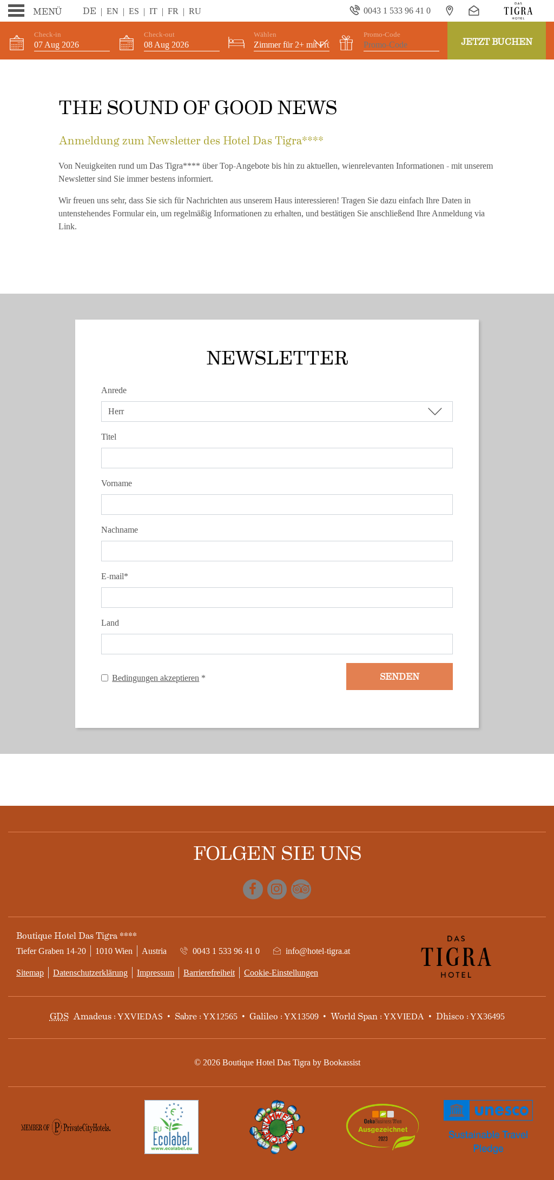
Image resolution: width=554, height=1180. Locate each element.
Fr (173, 11)
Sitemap (30, 972)
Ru (195, 11)
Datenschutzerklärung (90, 972)
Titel (108, 436)
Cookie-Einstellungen (281, 972)
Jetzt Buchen (496, 41)
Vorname (116, 483)
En (112, 11)
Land (110, 622)
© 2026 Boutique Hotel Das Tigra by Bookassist (277, 1062)
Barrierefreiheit (209, 972)
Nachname (119, 529)
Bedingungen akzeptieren (155, 678)
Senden (399, 676)
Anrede (114, 390)
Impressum (155, 972)
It (153, 11)
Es (134, 11)
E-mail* (114, 576)
